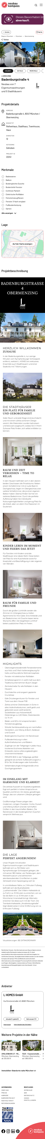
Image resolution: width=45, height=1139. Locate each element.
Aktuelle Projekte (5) (12, 1019)
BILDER (8, 71)
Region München (7, 36)
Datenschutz (29, 1095)
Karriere (4, 1095)
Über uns (5, 1090)
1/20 (38, 63)
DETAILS (20, 71)
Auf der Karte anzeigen (22, 244)
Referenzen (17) (31, 1019)
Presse (4, 1093)
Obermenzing (29, 36)
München (19, 36)
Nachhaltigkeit (7, 1100)
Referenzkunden (8, 1103)
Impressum (7, 1024)
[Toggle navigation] (41, 5)
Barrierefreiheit (8, 1098)
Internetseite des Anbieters (22, 1024)
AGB (25, 1093)
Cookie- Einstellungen (30, 1099)
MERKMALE (34, 71)
